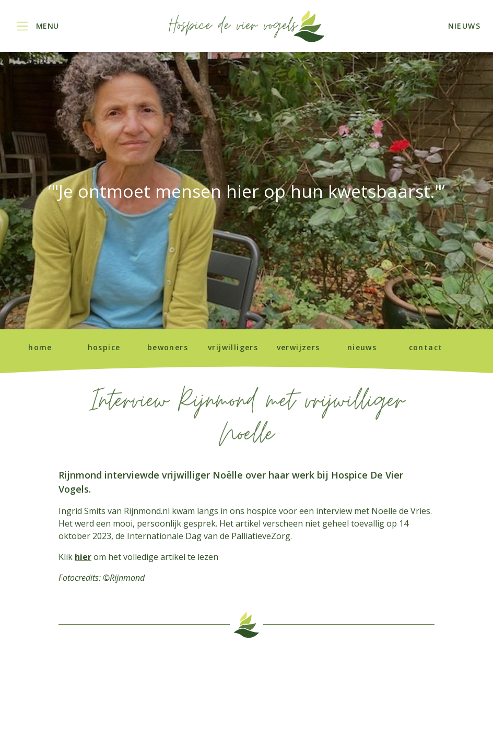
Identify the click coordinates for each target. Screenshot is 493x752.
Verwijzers (298, 347)
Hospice (104, 347)
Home (40, 347)
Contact (426, 347)
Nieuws (362, 347)
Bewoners (167, 347)
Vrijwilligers (233, 347)
